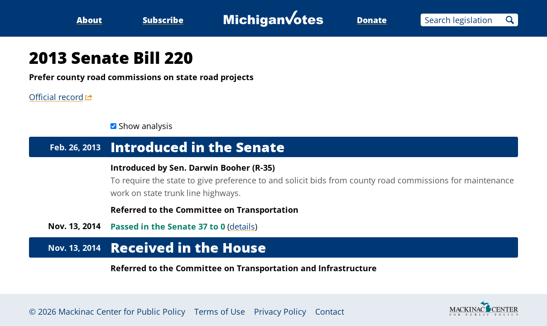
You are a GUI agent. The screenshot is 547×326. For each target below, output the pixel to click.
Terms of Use (219, 311)
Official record (56, 96)
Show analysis (146, 125)
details (242, 226)
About (89, 19)
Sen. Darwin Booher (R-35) (222, 167)
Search (510, 20)
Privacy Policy (280, 311)
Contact (329, 311)
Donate (372, 19)
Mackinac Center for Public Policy (121, 311)
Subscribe (163, 19)
